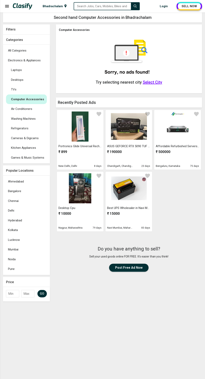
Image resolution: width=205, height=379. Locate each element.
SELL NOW (189, 6)
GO (42, 293)
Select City (152, 82)
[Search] (135, 6)
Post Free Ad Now (129, 268)
